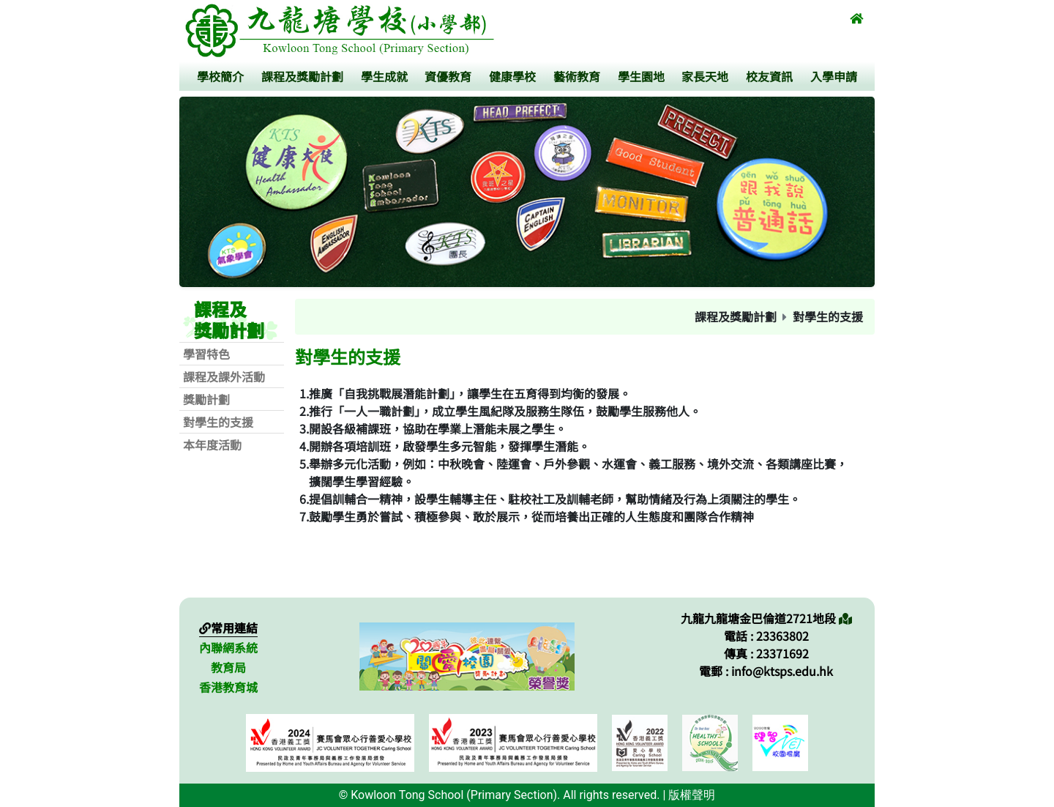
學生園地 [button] (641, 76)
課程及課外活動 (224, 376)
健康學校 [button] (512, 76)
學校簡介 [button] (220, 76)
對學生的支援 (218, 422)
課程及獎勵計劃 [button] (302, 76)
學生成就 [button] (384, 76)
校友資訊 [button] (769, 76)
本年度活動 (212, 444)
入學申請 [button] (833, 76)
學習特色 (206, 353)
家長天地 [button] (704, 76)
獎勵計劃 (206, 399)
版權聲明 (691, 795)
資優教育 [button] (448, 76)
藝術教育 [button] (576, 76)
